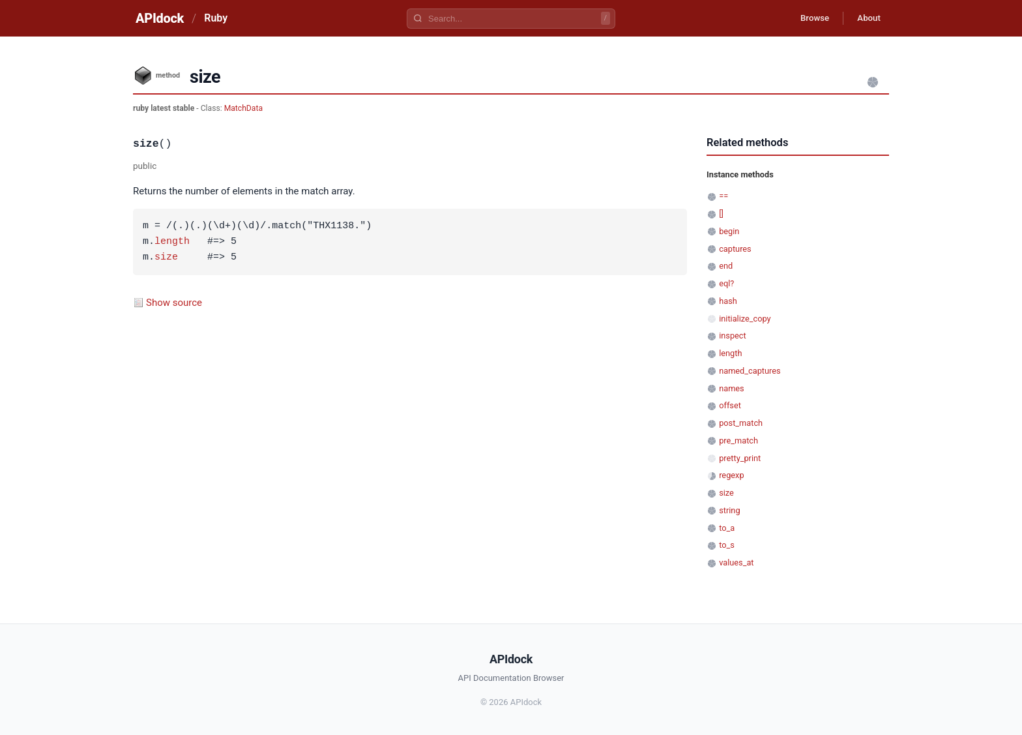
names (731, 388)
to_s (727, 545)
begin (729, 231)
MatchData (243, 108)
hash (728, 301)
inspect (732, 335)
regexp (731, 475)
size (166, 257)
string (729, 510)
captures (735, 249)
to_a (727, 528)
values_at (736, 562)
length (172, 241)
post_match (741, 423)
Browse (807, 18)
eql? (726, 283)
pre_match (738, 440)
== (723, 196)
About (866, 18)
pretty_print (740, 458)
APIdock (160, 18)
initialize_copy (744, 318)
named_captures (749, 371)
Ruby (215, 18)
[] (721, 213)
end (726, 266)
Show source (174, 302)
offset (730, 405)
